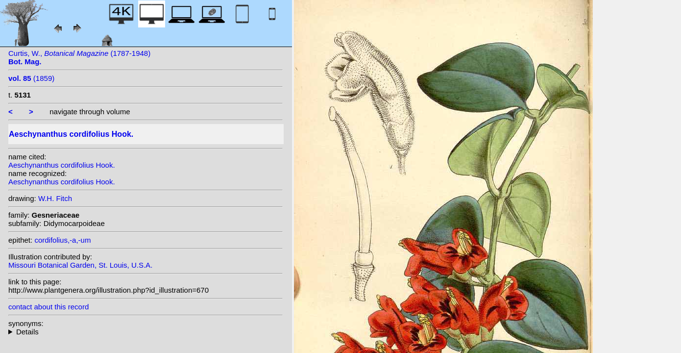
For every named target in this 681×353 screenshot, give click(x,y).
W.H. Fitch (55, 198)
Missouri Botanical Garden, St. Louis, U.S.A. (80, 265)
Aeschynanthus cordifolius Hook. (61, 165)
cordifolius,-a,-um (62, 240)
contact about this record (48, 307)
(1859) (31, 78)
